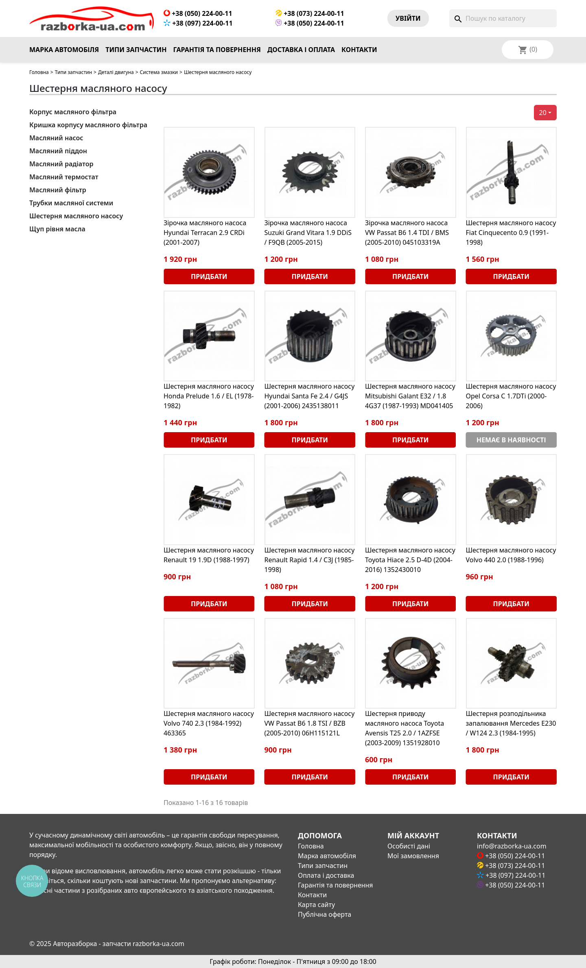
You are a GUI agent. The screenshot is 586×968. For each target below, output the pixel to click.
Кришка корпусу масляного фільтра (88, 124)
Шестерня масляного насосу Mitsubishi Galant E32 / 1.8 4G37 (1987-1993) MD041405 (410, 396)
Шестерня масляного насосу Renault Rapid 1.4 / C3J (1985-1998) (310, 560)
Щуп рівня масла (57, 228)
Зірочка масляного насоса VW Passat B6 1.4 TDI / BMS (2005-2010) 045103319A (407, 232)
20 (543, 112)
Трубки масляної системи (71, 202)
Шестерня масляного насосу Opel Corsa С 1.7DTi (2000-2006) (511, 396)
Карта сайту (316, 904)
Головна (39, 72)
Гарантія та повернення (217, 49)
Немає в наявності (511, 439)
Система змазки (159, 72)
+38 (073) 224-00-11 (310, 13)
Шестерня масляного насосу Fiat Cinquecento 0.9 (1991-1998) (511, 232)
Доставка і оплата (301, 49)
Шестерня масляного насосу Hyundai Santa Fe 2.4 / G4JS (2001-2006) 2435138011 (310, 396)
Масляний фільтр (57, 189)
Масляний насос (56, 137)
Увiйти (408, 18)
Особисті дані (408, 846)
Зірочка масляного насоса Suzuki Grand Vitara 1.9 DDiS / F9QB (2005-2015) (308, 232)
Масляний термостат (63, 176)
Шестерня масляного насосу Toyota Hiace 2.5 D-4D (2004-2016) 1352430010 (410, 560)
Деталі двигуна (116, 72)
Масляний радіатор (61, 163)
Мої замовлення (413, 855)
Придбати (209, 276)
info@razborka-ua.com (512, 846)
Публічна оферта (324, 914)
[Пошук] (503, 18)
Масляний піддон (58, 150)
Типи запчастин (135, 49)
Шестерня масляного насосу (76, 215)
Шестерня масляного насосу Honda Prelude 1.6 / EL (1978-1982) (209, 396)
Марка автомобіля (64, 49)
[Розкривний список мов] (538, 49)
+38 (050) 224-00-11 (198, 13)
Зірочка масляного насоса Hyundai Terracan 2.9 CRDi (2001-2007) (205, 232)
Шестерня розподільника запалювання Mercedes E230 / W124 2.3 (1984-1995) (511, 723)
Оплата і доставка (326, 875)
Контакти (359, 49)
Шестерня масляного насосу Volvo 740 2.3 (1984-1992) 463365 (209, 723)
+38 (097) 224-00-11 (198, 23)
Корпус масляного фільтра (72, 111)
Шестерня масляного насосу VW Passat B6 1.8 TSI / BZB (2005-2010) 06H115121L (310, 723)
